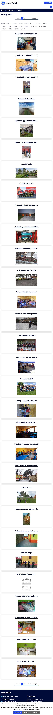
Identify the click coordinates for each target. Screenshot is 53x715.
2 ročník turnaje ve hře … (26, 661)
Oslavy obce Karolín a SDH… (26, 357)
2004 (8, 24)
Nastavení (35, 712)
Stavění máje (26, 164)
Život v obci (10, 10)
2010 (45, 24)
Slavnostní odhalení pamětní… (26, 248)
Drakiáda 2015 (26, 487)
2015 (27, 26)
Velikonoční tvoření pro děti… (26, 618)
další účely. (34, 705)
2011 (4, 26)
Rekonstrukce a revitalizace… (26, 531)
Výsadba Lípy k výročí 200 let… (26, 121)
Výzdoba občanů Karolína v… (26, 205)
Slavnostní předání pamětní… (26, 34)
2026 (16, 29)
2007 (27, 24)
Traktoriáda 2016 (26, 379)
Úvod (2, 10)
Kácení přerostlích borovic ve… (26, 466)
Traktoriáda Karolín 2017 (26, 270)
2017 (32, 26)
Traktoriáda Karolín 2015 (26, 574)
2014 (21, 26)
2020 (44, 26)
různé (23, 29)
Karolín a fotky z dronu (26, 99)
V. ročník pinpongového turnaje (26, 444)
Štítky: (3, 23)
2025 (10, 29)
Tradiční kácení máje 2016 (27, 335)
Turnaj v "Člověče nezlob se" (26, 401)
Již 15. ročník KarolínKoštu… (26, 422)
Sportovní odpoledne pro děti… (26, 314)
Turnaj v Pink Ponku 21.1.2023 (26, 77)
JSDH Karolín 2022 (26, 183)
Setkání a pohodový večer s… (26, 596)
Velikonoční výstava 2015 (26, 639)
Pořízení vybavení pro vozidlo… (26, 227)
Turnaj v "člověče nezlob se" (26, 292)
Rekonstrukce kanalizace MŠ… (26, 509)
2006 (20, 24)
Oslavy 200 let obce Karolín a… (26, 142)
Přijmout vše (18, 712)
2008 (33, 24)
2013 (15, 26)
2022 (4, 29)
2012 (9, 26)
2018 (38, 26)
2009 (39, 24)
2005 (14, 24)
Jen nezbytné (27, 712)
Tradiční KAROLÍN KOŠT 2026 (26, 55)
